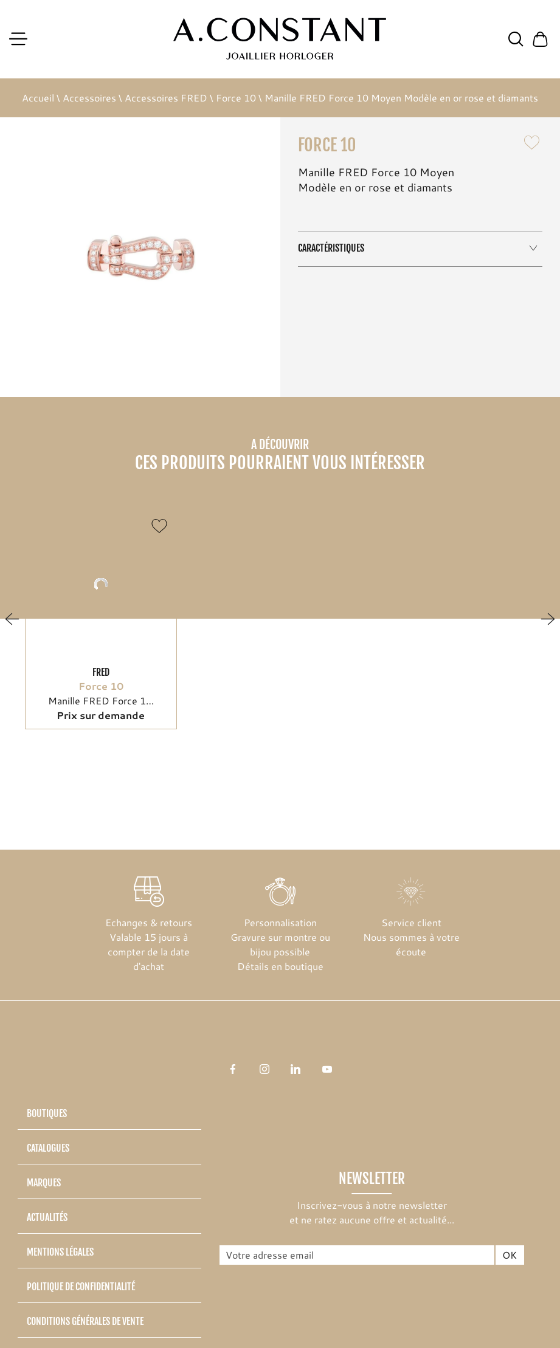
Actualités (47, 1217)
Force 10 (236, 98)
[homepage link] (279, 39)
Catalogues (48, 1148)
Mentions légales (60, 1252)
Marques (44, 1183)
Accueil (38, 98)
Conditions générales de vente (85, 1321)
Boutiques (47, 1113)
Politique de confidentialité (81, 1287)
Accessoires (89, 98)
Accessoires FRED (166, 98)
